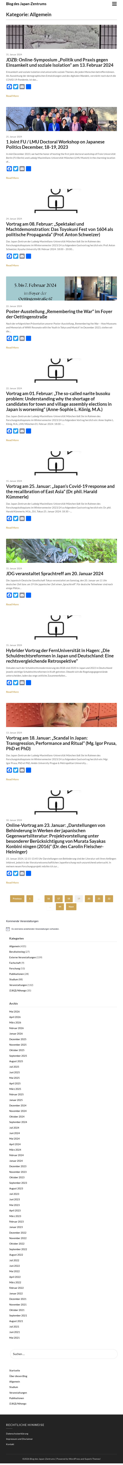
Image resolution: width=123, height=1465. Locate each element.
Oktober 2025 (17, 1051)
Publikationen (16, 975)
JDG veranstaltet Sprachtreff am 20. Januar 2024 (54, 574)
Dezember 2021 (17, 1300)
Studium (13, 981)
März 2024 (15, 1151)
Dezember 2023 (17, 1167)
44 (60, 908)
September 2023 (18, 1184)
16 (48, 900)
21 (99, 900)
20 (89, 900)
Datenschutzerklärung (17, 1435)
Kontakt (10, 1445)
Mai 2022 (14, 1272)
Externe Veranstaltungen (22, 958)
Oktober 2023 (17, 1178)
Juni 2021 (14, 1333)
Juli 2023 (14, 1195)
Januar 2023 (16, 1228)
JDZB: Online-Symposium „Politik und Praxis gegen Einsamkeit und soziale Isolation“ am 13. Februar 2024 (59, 62)
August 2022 (16, 1256)
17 (58, 900)
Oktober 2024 (17, 1118)
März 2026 (15, 1024)
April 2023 (15, 1212)
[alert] (61, 931)
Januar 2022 (16, 1295)
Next (71, 908)
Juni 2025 (14, 1073)
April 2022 (15, 1278)
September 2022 (18, 1250)
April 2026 (15, 1018)
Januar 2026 (16, 1035)
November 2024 (18, 1112)
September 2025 (18, 1057)
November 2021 (18, 1306)
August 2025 (16, 1062)
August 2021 (16, 1322)
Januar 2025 (16, 1101)
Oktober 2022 (17, 1245)
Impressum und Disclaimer (19, 1440)
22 (109, 900)
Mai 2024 (14, 1140)
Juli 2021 (14, 1328)
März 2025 (15, 1090)
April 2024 (15, 1145)
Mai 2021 (14, 1339)
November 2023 (18, 1173)
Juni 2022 (14, 1267)
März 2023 (15, 1217)
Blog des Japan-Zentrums (26, 4)
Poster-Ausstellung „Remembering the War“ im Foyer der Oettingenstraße (59, 314)
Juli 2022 (14, 1261)
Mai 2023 (14, 1206)
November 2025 (18, 1046)
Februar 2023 (16, 1223)
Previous (17, 900)
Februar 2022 (16, 1289)
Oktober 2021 (17, 1311)
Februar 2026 (16, 1029)
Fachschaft (15, 964)
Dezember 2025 (17, 1040)
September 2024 (18, 1123)
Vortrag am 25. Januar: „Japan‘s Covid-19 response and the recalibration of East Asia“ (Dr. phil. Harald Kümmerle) (60, 492)
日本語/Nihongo (17, 992)
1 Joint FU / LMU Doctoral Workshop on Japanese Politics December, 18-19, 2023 (55, 144)
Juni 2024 (14, 1134)
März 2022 (15, 1283)
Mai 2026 (14, 1013)
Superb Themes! (93, 1460)
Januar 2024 (16, 1162)
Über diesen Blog (18, 1377)
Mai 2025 (14, 1079)
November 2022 (18, 1239)
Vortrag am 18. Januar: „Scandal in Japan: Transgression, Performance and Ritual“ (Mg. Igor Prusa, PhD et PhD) (61, 744)
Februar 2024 (16, 1156)
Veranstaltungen (18, 986)
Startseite (14, 1372)
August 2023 (16, 1190)
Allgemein (14, 947)
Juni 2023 (14, 1200)
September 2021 (18, 1317)
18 (68, 900)
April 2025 (15, 1085)
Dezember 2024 (17, 1107)
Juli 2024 (14, 1129)
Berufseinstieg (17, 953)
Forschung (14, 970)
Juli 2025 (14, 1068)
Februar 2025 (16, 1095)
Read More (12, 95)
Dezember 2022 (17, 1234)
